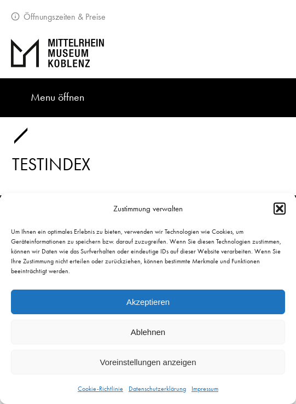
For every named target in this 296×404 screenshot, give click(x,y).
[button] (279, 208)
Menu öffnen (57, 97)
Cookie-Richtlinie (100, 388)
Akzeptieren (148, 302)
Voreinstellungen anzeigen (148, 362)
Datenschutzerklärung (157, 388)
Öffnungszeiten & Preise (63, 16)
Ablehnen (148, 332)
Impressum (204, 388)
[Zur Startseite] (148, 53)
